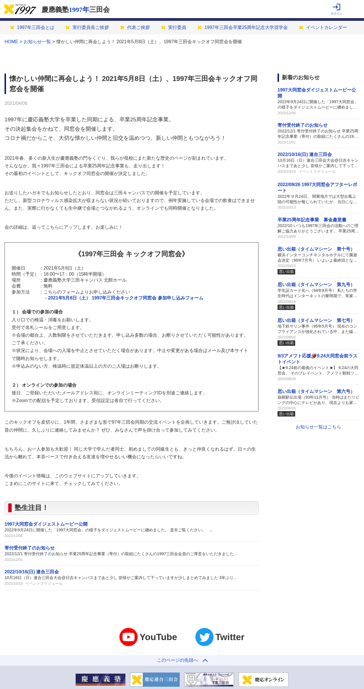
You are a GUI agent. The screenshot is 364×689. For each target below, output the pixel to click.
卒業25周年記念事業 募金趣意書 (312, 219)
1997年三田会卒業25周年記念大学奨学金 (246, 27)
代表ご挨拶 (138, 27)
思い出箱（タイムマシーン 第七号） (316, 320)
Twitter (220, 637)
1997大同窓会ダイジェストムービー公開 (46, 524)
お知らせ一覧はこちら (318, 426)
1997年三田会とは (36, 27)
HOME (11, 41)
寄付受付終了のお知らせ (30, 548)
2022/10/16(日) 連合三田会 (32, 571)
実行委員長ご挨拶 (91, 27)
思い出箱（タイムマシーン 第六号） (316, 391)
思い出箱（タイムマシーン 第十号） (316, 249)
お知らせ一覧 (37, 41)
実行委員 (177, 27)
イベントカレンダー (326, 27)
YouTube (148, 637)
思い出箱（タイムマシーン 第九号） (316, 284)
